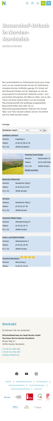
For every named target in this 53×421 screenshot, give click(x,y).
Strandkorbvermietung (24, 382)
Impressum (38, 389)
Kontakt (8, 382)
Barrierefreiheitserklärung (20, 389)
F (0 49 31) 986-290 (11, 352)
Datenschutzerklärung (16, 385)
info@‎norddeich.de (10, 355)
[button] (27, 3)
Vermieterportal (41, 382)
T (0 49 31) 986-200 (11, 349)
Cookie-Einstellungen (37, 385)
